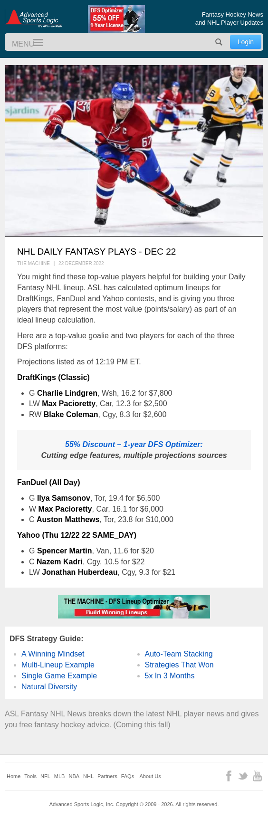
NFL (45, 776)
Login (246, 42)
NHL (88, 776)
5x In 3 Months (170, 676)
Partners (107, 776)
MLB (59, 776)
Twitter (243, 776)
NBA (73, 776)
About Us (150, 776)
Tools (30, 776)
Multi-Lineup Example (58, 665)
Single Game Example (59, 676)
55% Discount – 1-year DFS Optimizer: (134, 444)
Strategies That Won (179, 665)
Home (13, 776)
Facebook (229, 776)
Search (219, 42)
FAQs (127, 776)
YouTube (257, 776)
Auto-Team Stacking (179, 654)
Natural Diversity (49, 687)
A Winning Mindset (53, 654)
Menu (33, 43)
